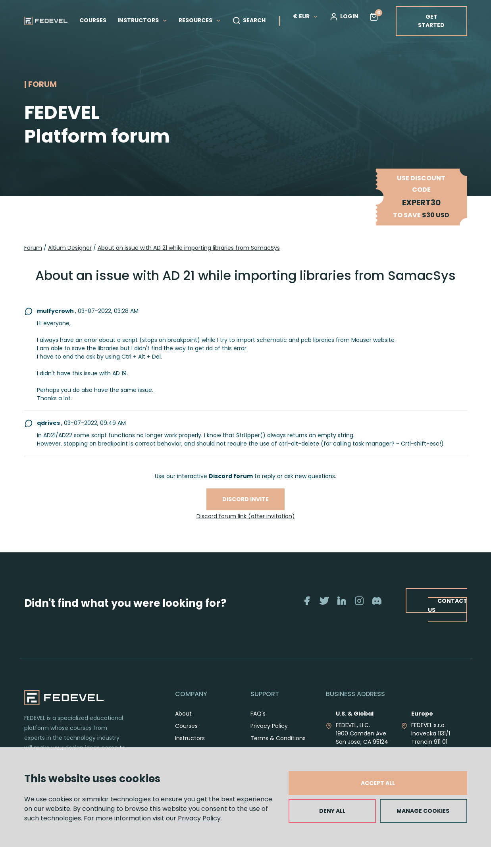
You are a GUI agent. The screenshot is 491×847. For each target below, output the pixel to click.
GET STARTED (431, 21)
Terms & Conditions (278, 738)
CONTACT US (447, 605)
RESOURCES (200, 20)
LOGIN (343, 16)
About (183, 714)
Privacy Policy (199, 818)
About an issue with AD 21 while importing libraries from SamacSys (189, 248)
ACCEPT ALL (378, 783)
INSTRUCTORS (142, 20)
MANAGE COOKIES (423, 811)
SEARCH (249, 20)
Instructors (190, 738)
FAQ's (258, 714)
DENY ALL (332, 811)
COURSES (92, 20)
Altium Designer (70, 248)
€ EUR (305, 16)
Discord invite (245, 499)
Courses (186, 726)
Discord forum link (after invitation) (245, 516)
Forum (33, 248)
